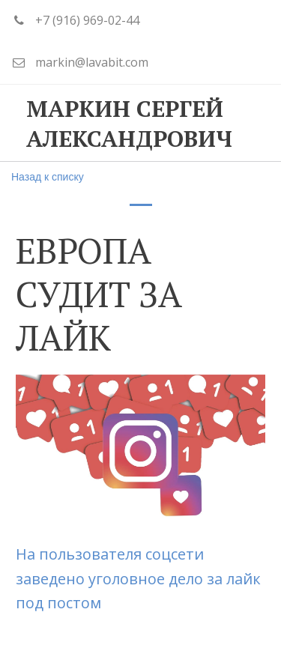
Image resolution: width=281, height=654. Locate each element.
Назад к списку (47, 177)
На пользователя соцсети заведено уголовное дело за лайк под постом (138, 578)
